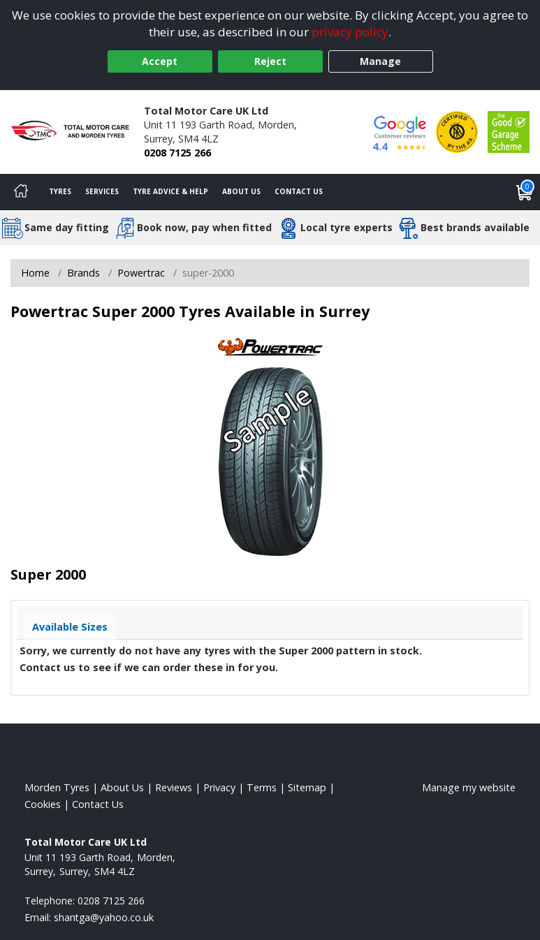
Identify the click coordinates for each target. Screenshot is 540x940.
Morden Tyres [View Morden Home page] (56, 787)
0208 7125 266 (177, 152)
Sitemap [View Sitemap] (307, 787)
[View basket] (524, 192)
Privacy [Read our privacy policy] (219, 787)
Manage (380, 61)
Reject (270, 61)
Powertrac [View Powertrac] (141, 272)
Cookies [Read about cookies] (42, 804)
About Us (241, 191)
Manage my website (469, 787)
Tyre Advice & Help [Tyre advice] (170, 191)
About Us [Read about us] (122, 787)
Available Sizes (70, 626)
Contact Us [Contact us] (299, 191)
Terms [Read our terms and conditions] (262, 787)
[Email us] (104, 917)
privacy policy (350, 32)
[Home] (21, 192)
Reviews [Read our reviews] (173, 787)
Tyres (60, 191)
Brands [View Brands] (83, 272)
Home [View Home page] (35, 272)
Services (102, 191)
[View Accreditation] (457, 131)
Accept (159, 61)
